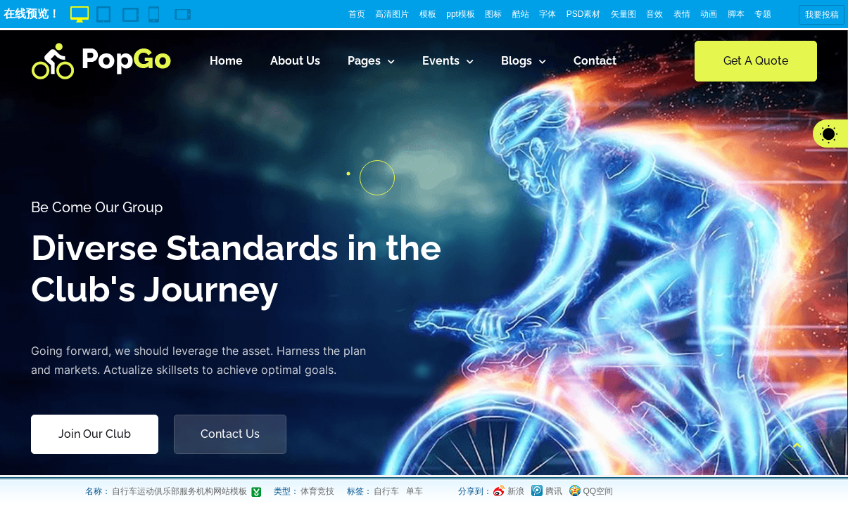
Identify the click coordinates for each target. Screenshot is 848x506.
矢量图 (623, 14)
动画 (708, 14)
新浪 (515, 491)
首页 (356, 14)
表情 (681, 14)
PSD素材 (584, 14)
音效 (654, 14)
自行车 (386, 491)
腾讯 (553, 491)
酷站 (520, 14)
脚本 (736, 14)
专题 (762, 14)
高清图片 (392, 14)
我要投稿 (822, 15)
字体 (547, 14)
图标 (493, 14)
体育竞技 (317, 491)
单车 (414, 491)
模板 (427, 14)
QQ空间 (598, 491)
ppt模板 (460, 14)
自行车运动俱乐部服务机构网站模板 (179, 491)
